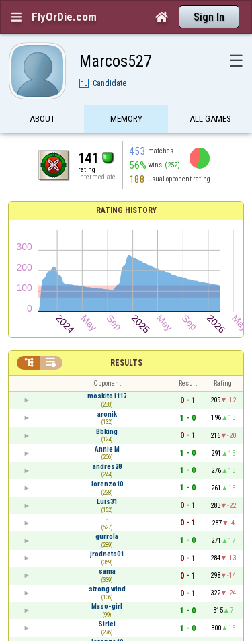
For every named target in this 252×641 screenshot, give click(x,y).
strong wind (107, 589)
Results (126, 363)
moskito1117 (106, 396)
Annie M (107, 449)
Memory (126, 119)
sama (107, 571)
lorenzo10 (107, 484)
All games (210, 119)
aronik (107, 414)
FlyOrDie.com (64, 17)
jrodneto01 (107, 554)
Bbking (107, 431)
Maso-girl (106, 606)
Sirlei (107, 623)
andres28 (107, 466)
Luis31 (107, 501)
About (42, 119)
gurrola (106, 536)
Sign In (209, 17)
